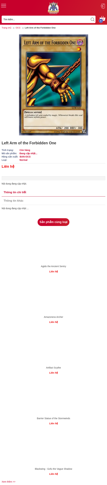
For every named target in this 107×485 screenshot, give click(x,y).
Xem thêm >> (8, 481)
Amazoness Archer (53, 317)
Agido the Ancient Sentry (53, 266)
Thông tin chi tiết (15, 192)
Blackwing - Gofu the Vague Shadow (53, 469)
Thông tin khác (13, 200)
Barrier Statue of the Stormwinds (53, 418)
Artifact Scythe (53, 367)
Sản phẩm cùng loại (53, 222)
